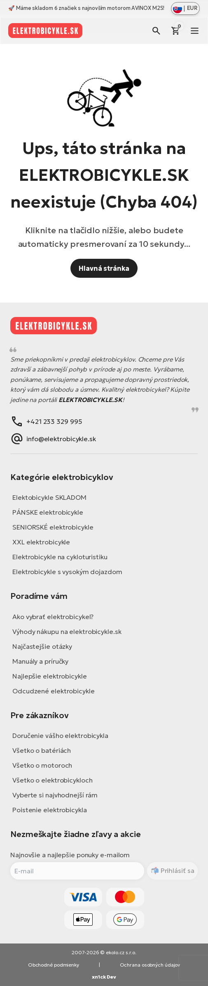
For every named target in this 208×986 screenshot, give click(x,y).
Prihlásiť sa (176, 870)
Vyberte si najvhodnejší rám (55, 795)
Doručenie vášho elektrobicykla (60, 735)
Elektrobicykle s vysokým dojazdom (67, 571)
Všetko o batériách (41, 750)
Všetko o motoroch (42, 765)
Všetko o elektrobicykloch (52, 780)
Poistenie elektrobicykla (49, 810)
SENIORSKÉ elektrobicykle (52, 527)
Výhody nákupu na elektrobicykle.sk (67, 631)
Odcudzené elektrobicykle (53, 691)
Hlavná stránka (104, 268)
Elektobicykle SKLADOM (49, 497)
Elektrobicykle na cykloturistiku (60, 557)
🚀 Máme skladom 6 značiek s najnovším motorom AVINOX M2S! (86, 8)
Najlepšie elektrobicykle (49, 676)
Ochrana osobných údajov (150, 965)
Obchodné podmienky (53, 965)
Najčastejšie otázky (42, 646)
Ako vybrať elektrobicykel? (52, 616)
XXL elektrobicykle (41, 542)
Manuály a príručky (40, 661)
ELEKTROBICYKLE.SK (90, 400)
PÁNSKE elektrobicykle (47, 512)
